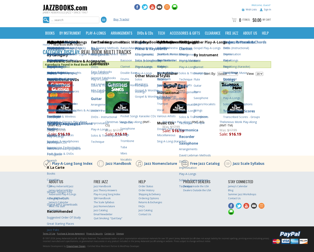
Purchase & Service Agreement (71, 233)
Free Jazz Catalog (205, 163)
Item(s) (246, 19)
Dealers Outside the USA (197, 190)
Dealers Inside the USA (196, 186)
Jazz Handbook (118, 163)
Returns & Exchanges (150, 202)
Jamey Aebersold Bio (61, 190)
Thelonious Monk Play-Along (238, 122)
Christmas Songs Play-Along (123, 122)
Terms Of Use (49, 233)
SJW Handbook (102, 198)
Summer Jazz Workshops (242, 194)
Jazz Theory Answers (105, 190)
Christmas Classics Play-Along (67, 122)
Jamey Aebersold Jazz (61, 186)
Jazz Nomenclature (160, 163)
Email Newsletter (103, 214)
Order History (146, 190)
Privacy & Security (94, 233)
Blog (230, 190)
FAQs (142, 206)
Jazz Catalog (101, 210)
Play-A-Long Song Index (72, 163)
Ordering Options (149, 198)
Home (46, 44)
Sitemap (120, 233)
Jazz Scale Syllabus (248, 163)
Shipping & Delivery (150, 194)
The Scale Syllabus (104, 202)
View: (250, 73)
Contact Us (55, 210)
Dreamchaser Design (76, 246)
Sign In (267, 9)
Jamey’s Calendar (58, 202)
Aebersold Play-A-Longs (62, 194)
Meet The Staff (57, 206)
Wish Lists (251, 9)
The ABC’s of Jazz (58, 198)
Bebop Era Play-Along (176, 122)
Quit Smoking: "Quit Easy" (108, 218)
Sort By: (210, 73)
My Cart (267, 19)
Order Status (146, 186)
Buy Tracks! (121, 19)
